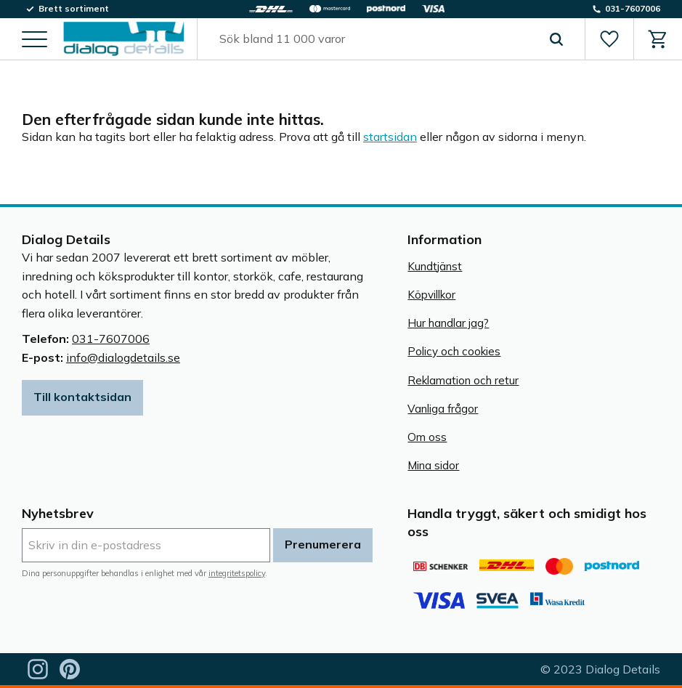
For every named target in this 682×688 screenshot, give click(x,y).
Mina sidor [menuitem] (433, 465)
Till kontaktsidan (82, 396)
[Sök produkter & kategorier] (374, 39)
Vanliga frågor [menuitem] (442, 409)
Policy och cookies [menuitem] (453, 351)
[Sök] (556, 39)
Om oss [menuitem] (427, 437)
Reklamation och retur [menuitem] (463, 380)
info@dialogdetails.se (123, 357)
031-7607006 (111, 338)
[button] (34, 40)
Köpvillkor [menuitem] (431, 294)
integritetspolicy (236, 573)
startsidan (390, 136)
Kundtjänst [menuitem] (434, 266)
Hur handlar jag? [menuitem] (448, 323)
